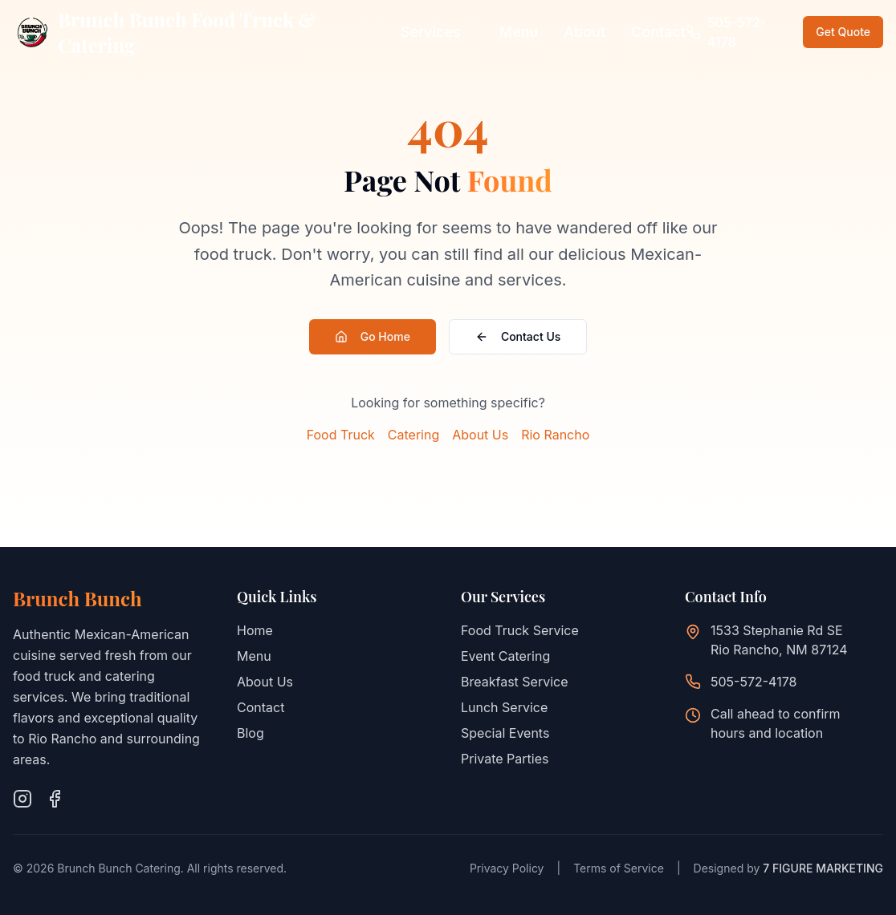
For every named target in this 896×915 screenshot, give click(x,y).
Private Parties (504, 759)
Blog (250, 733)
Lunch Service (504, 707)
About (584, 31)
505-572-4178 (753, 682)
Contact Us (517, 336)
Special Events (505, 733)
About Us (480, 435)
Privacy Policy (507, 868)
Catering (413, 435)
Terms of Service (618, 868)
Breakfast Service (514, 682)
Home (255, 630)
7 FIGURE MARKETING (823, 868)
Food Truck (341, 435)
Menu (519, 31)
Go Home (372, 336)
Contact (658, 31)
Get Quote (843, 31)
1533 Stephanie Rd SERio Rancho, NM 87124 (779, 640)
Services (431, 31)
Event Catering (505, 656)
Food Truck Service (520, 630)
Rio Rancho (555, 435)
